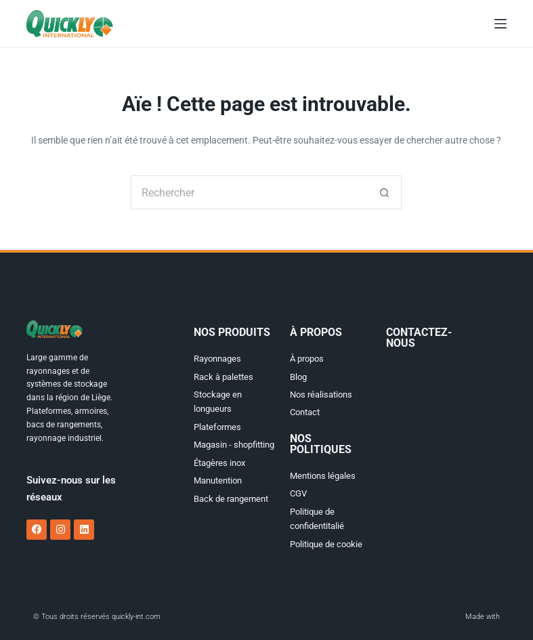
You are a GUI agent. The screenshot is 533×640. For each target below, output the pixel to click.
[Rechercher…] (249, 192)
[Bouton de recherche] (385, 192)
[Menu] (500, 24)
